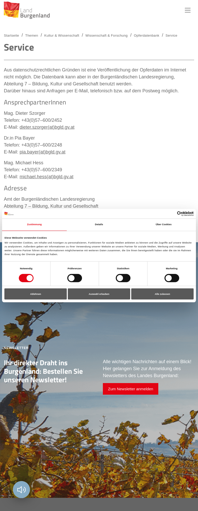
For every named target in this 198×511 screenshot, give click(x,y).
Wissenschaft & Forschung (106, 35)
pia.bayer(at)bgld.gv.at (42, 152)
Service (171, 35)
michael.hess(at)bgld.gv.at (46, 176)
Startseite (11, 35)
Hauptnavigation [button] (188, 10)
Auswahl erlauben (99, 294)
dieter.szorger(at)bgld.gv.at (47, 127)
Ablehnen (35, 294)
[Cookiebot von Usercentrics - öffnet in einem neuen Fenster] (171, 213)
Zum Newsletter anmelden (130, 389)
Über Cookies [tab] (164, 224)
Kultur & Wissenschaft (61, 35)
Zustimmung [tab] (34, 224)
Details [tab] (99, 224)
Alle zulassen (162, 294)
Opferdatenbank (146, 35)
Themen (31, 35)
